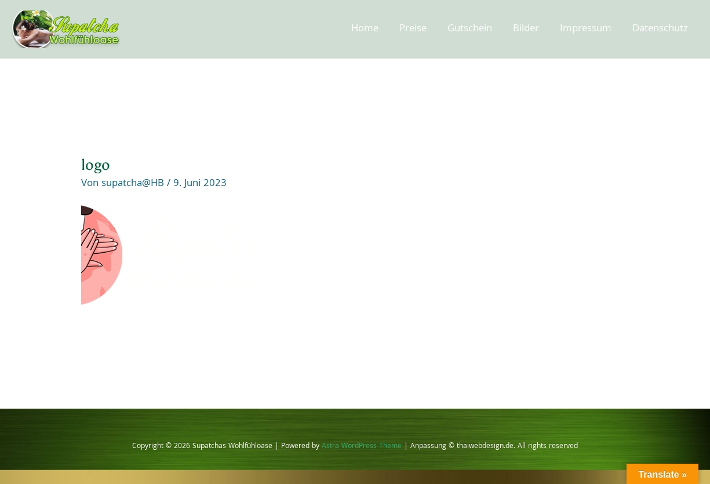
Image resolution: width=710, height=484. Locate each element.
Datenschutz (660, 29)
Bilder (526, 29)
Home (364, 29)
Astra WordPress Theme (362, 447)
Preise (413, 29)
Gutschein (469, 29)
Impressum (585, 29)
